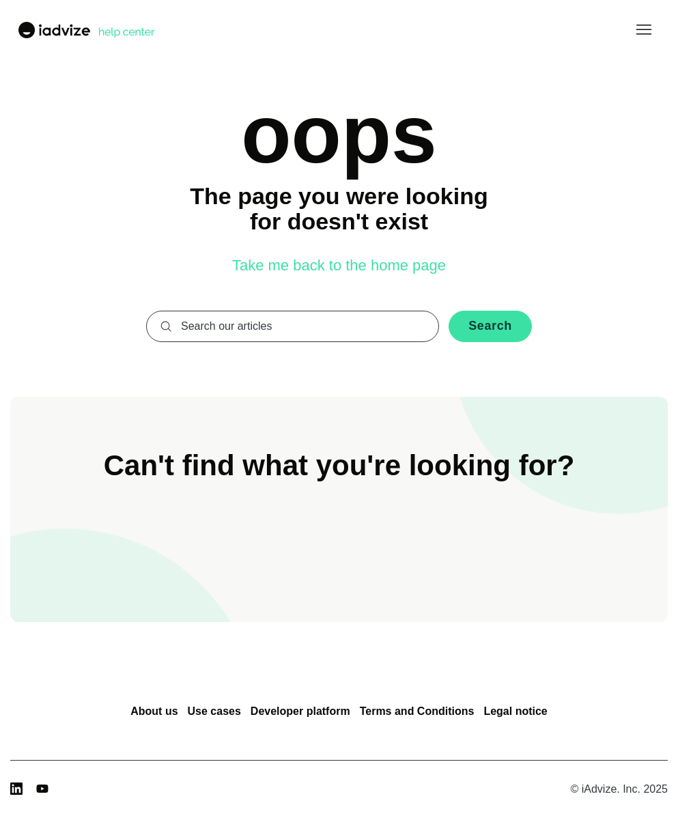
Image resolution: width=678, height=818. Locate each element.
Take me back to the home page (339, 265)
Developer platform (300, 711)
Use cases (214, 711)
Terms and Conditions (417, 711)
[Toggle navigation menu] (643, 30)
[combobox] (292, 326)
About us (154, 711)
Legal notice (515, 711)
